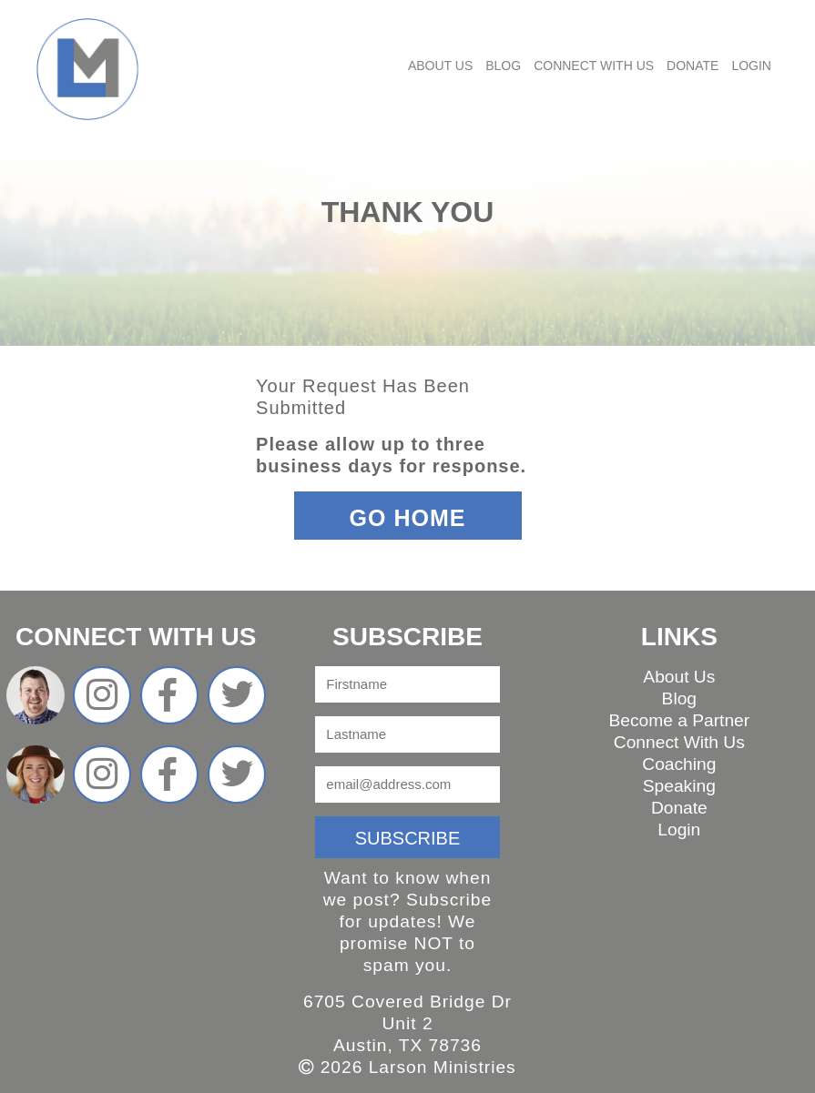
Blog (503, 65)
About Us (440, 65)
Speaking (679, 785)
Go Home (408, 518)
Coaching (679, 764)
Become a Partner (678, 720)
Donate (692, 65)
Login (751, 65)
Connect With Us (594, 65)
